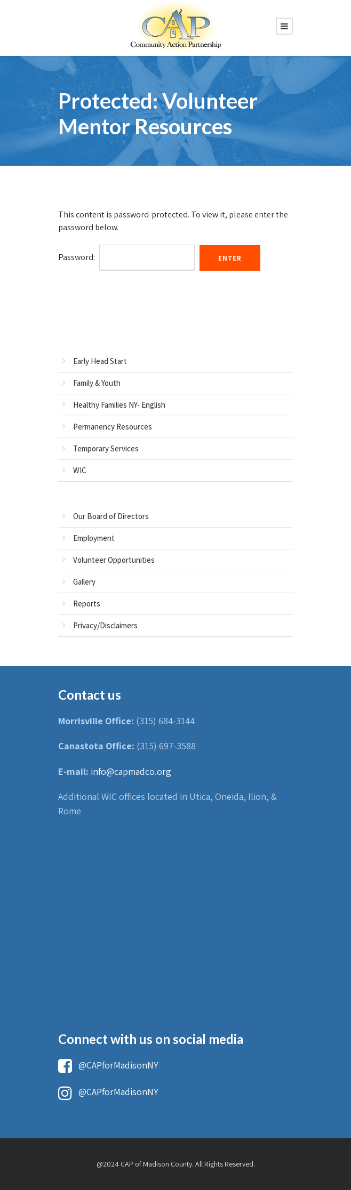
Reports (86, 603)
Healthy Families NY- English (119, 405)
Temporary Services (106, 448)
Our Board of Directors (111, 516)
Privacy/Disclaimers (105, 625)
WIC (79, 470)
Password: (126, 257)
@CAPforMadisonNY (108, 1065)
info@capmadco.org (131, 771)
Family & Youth (97, 383)
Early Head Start (100, 361)
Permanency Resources (112, 427)
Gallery (84, 582)
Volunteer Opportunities (114, 560)
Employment (94, 538)
